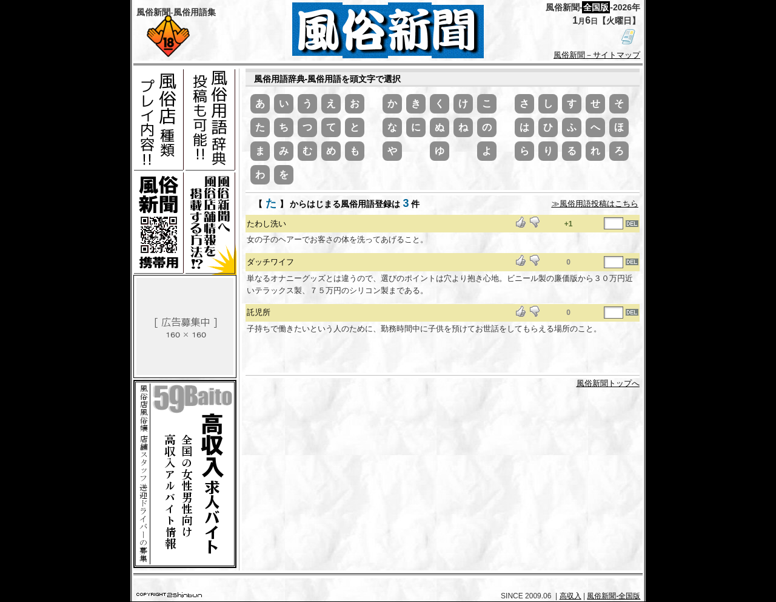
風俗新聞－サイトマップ (597, 54)
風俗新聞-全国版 (613, 596)
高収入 (570, 596)
